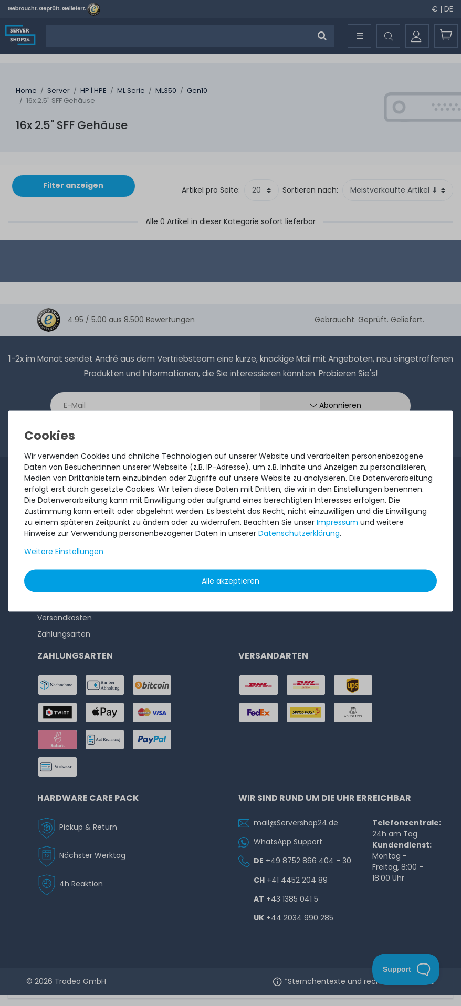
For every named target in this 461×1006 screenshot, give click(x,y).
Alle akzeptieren (230, 580)
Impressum (337, 521)
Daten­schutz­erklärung (299, 532)
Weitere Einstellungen (63, 551)
